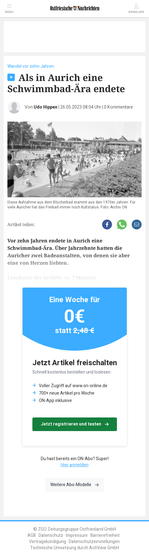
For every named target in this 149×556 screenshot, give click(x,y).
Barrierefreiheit (105, 535)
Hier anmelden (75, 465)
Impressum (77, 535)
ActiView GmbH (104, 548)
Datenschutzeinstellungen (94, 541)
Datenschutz (51, 535)
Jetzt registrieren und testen (75, 424)
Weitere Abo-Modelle (74, 484)
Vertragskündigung (47, 541)
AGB (31, 535)
